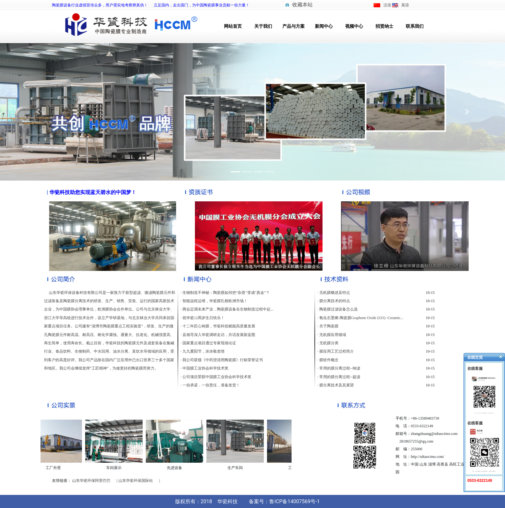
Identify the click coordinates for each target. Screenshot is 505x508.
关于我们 (263, 26)
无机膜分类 (328, 343)
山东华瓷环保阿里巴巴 (91, 480)
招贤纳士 (384, 26)
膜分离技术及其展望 (336, 385)
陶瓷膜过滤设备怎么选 (338, 309)
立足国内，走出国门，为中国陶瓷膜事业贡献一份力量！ (201, 5)
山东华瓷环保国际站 (135, 480)
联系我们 (415, 26)
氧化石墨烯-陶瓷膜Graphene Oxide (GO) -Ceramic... (361, 318)
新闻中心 (324, 26)
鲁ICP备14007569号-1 (294, 501)
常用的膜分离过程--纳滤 (339, 368)
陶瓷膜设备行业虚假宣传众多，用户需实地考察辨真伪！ (100, 5)
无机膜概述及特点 (334, 292)
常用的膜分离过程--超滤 (339, 377)
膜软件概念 (328, 360)
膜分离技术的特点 (334, 301)
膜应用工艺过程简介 (336, 351)
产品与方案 (293, 26)
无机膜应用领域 (332, 334)
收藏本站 (302, 5)
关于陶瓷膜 (328, 326)
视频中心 (354, 26)
